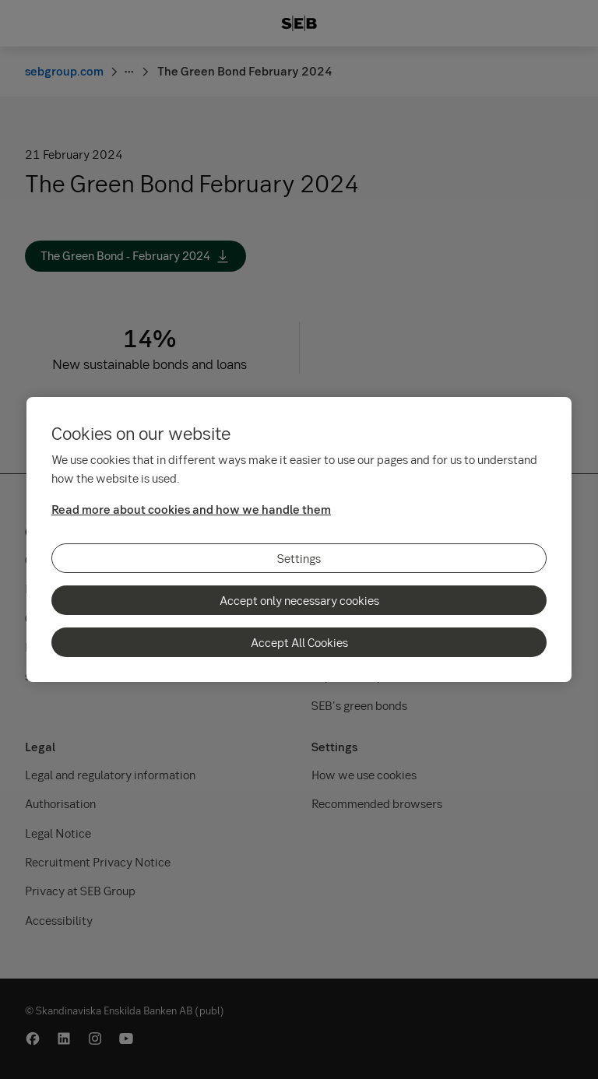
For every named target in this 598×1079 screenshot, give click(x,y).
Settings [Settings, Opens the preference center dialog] (299, 558)
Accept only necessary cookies (299, 600)
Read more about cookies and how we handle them (191, 509)
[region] (299, 539)
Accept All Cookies (299, 642)
